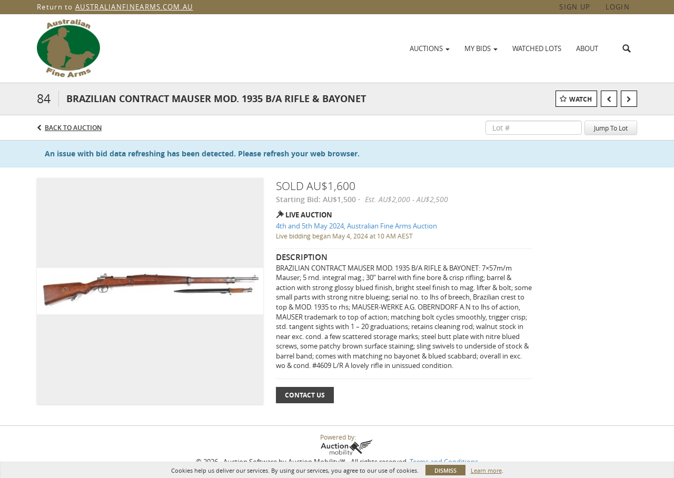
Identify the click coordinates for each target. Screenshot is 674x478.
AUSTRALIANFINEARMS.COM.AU (134, 7)
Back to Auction (73, 127)
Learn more (486, 470)
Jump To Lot (611, 128)
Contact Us (305, 395)
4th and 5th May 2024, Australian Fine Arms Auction (356, 226)
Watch (580, 99)
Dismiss (445, 470)
